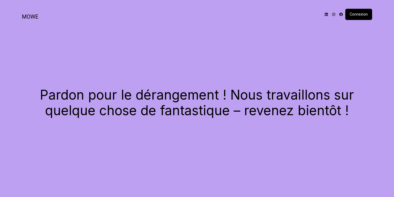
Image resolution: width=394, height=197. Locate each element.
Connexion (359, 14)
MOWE (30, 16)
